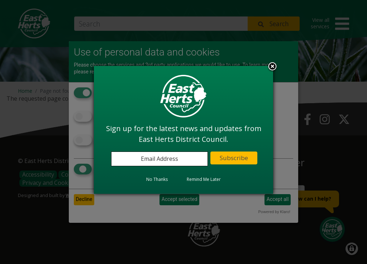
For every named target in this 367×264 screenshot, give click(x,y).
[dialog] (183, 129)
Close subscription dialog (272, 67)
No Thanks (157, 179)
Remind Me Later (204, 179)
